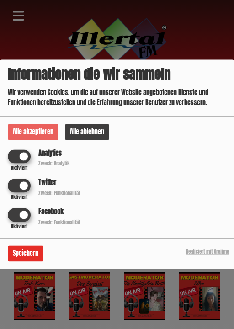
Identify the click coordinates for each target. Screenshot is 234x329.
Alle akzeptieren (33, 132)
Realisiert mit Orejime (207, 252)
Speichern (25, 254)
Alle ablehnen (87, 132)
